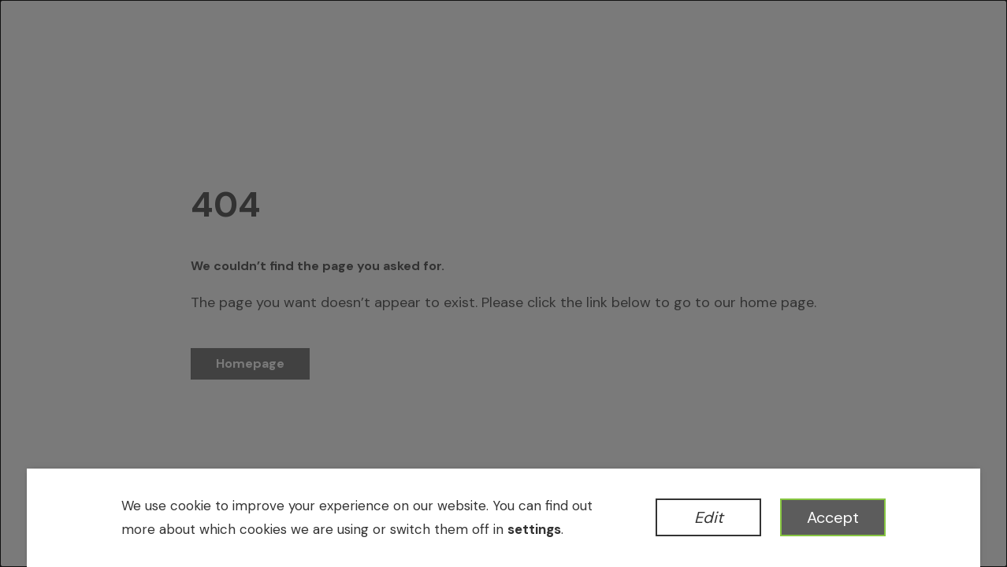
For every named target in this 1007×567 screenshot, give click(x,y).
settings (534, 529)
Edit (708, 517)
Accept (833, 517)
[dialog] (503, 283)
